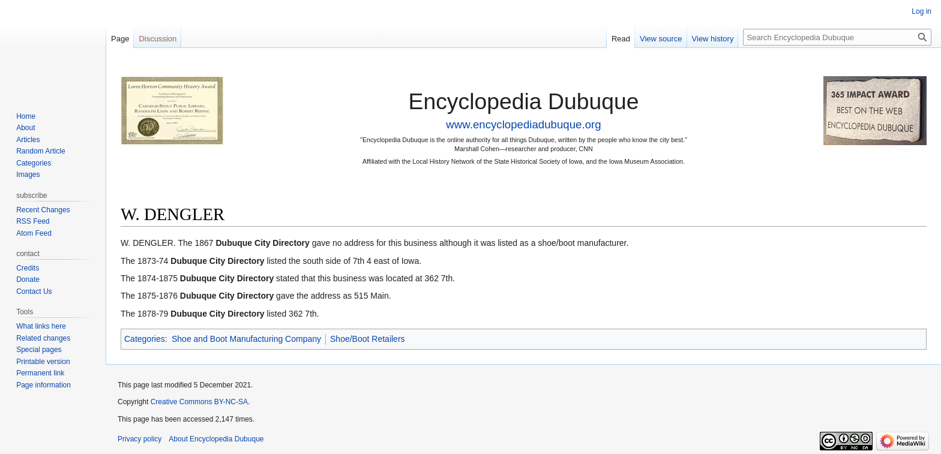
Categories (144, 339)
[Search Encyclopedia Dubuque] (837, 37)
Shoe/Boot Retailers (367, 339)
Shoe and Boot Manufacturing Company (246, 339)
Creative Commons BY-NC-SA (199, 402)
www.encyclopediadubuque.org (523, 124)
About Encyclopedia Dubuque (216, 439)
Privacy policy (139, 439)
